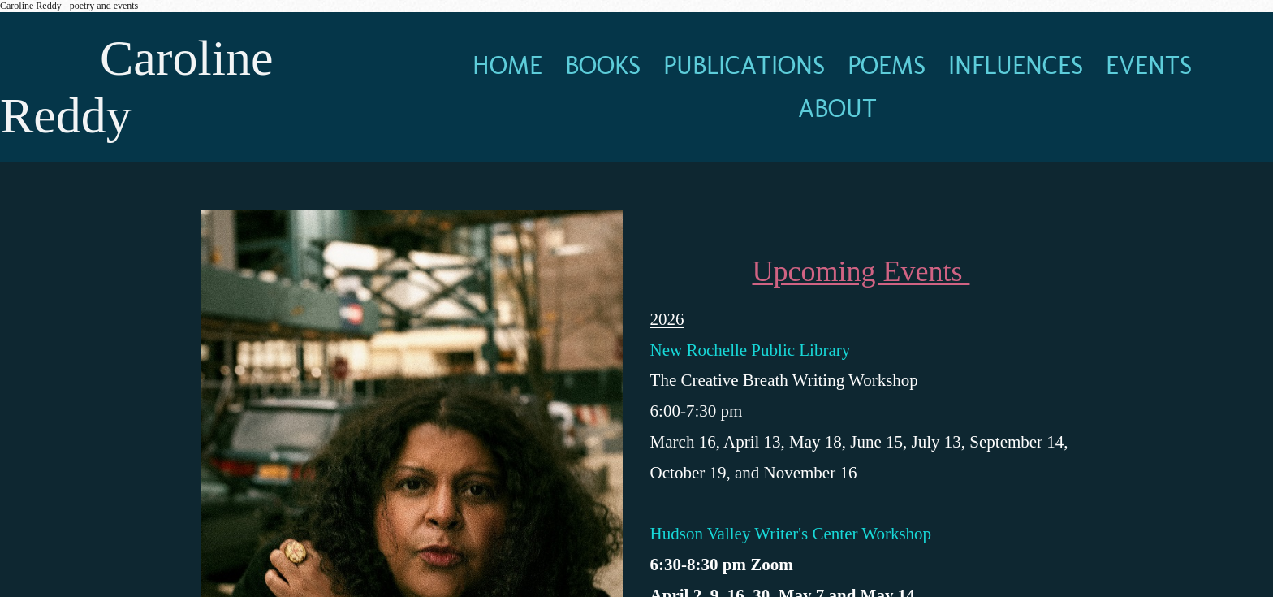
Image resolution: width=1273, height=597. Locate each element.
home (507, 65)
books (603, 65)
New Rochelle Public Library (750, 350)
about (837, 108)
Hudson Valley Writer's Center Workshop (793, 533)
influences (1015, 65)
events (1149, 65)
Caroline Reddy (137, 86)
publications (744, 65)
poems (887, 65)
